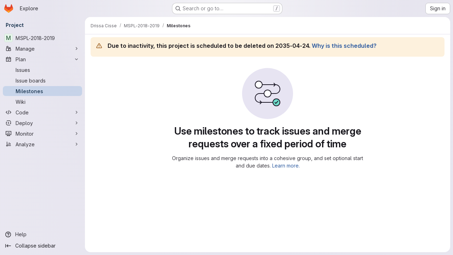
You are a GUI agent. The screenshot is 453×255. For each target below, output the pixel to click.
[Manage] (42, 48)
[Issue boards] (42, 80)
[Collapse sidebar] (42, 246)
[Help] (42, 234)
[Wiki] (42, 102)
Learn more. (286, 166)
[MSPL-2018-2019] (42, 38)
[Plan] (42, 59)
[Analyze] (42, 144)
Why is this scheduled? (344, 45)
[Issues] (42, 70)
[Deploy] (42, 123)
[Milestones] (42, 91)
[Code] (42, 112)
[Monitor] (42, 133)
